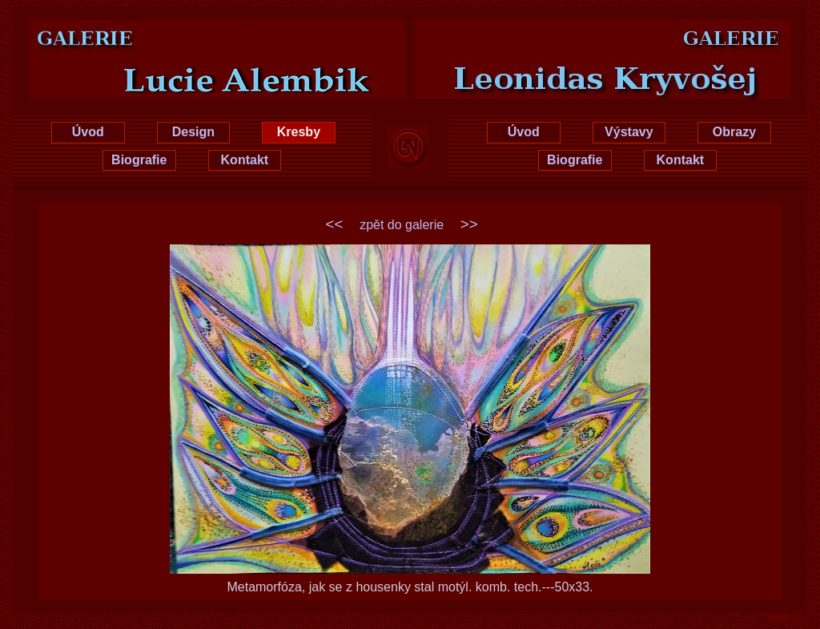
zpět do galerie (402, 225)
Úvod (88, 132)
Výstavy (629, 132)
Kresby (298, 132)
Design (193, 132)
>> (469, 224)
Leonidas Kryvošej (628, 33)
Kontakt (245, 160)
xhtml (778, 618)
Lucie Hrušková (192, 33)
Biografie (139, 160)
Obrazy (734, 132)
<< (335, 224)
